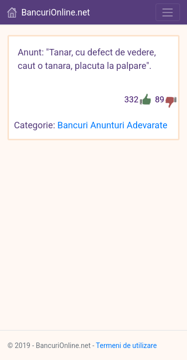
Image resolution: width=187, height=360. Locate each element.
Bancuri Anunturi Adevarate (112, 125)
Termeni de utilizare (126, 346)
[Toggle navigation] (168, 12)
